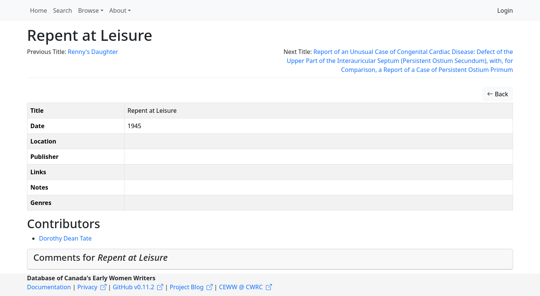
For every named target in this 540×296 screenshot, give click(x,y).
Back (497, 94)
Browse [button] (88, 10)
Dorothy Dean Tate (65, 238)
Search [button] (62, 10)
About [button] (118, 10)
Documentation (49, 287)
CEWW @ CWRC (241, 287)
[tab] (270, 259)
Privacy (87, 287)
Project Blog (186, 287)
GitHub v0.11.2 (133, 287)
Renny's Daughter (93, 52)
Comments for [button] (100, 257)
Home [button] (38, 10)
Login (505, 10)
